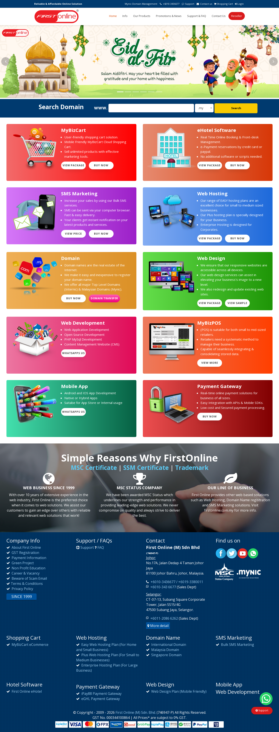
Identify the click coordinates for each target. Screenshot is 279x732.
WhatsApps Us (73, 353)
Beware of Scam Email (29, 578)
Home (113, 16)
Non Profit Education (28, 568)
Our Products (141, 16)
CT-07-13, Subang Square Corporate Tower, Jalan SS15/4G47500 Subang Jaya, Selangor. (175, 604)
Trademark (191, 467)
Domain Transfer (104, 298)
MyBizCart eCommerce (29, 644)
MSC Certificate (94, 467)
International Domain (168, 644)
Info (125, 16)
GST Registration (25, 552)
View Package (74, 165)
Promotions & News (169, 16)
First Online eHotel (26, 691)
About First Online (26, 547)
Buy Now (101, 165)
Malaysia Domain (164, 649)
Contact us (204, 3)
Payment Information (28, 557)
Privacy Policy (22, 588)
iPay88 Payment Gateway (101, 693)
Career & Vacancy (25, 573)
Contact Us (219, 16)
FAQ (100, 547)
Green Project (22, 563)
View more (209, 363)
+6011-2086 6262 (164, 618)
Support (187, 3)
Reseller (236, 16)
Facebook (221, 553)
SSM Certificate (146, 467)
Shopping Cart (223, 3)
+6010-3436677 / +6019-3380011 (176, 581)
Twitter (232, 553)
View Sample (238, 303)
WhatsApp (253, 553)
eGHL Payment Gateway (100, 698)
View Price (73, 233)
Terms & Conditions (27, 583)
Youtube (242, 553)
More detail (158, 625)
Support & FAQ (196, 16)
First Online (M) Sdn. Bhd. (136, 712)
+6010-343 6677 (163, 587)
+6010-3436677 (169, 3)
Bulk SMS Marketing (237, 644)
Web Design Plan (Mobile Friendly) (178, 691)
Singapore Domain (166, 655)
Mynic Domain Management (141, 3)
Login (239, 3)
